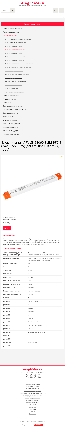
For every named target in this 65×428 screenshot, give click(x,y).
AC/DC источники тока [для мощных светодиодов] (19, 64)
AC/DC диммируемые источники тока (15, 43)
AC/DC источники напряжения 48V (14, 57)
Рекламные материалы (11, 32)
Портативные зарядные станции (14, 92)
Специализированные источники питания (17, 74)
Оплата (32, 411)
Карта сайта (41, 421)
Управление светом (10, 120)
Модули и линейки (9, 99)
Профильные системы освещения (14, 109)
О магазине (32, 407)
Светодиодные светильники (13, 106)
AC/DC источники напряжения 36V (14, 53)
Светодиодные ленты (10, 113)
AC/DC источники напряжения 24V (14, 50)
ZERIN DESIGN (38, 425)
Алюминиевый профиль (32, 391)
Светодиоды (7, 103)
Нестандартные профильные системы (33, 393)
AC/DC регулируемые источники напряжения (18, 67)
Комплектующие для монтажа (13, 78)
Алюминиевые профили (11, 124)
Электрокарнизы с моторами (13, 85)
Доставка (32, 409)
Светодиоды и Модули (11, 134)
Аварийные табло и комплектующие (15, 81)
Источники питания (10, 36)
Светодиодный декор (10, 127)
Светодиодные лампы (10, 95)
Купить (6, 228)
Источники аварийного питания (14, 71)
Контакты (32, 414)
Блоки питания (8, 117)
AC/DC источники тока (11, 88)
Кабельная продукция (10, 131)
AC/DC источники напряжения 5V (14, 60)
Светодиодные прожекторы (13, 28)
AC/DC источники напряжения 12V (14, 46)
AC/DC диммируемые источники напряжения (18, 39)
